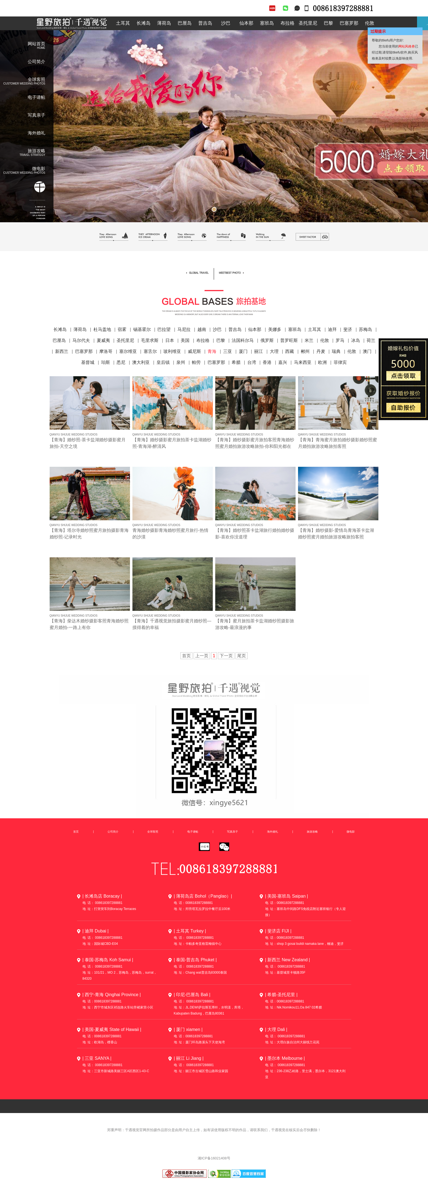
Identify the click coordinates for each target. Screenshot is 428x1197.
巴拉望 (164, 329)
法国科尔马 (243, 340)
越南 (201, 329)
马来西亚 (302, 362)
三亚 (227, 351)
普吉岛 (205, 23)
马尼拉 (184, 329)
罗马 (340, 340)
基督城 (87, 362)
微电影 (351, 831)
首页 (76, 831)
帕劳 (196, 362)
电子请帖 (36, 97)
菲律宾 (340, 362)
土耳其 (123, 23)
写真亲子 (36, 115)
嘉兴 (282, 362)
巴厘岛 (185, 23)
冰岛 (355, 340)
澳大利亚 (141, 362)
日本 (169, 340)
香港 (267, 362)
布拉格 (287, 23)
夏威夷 (103, 340)
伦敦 (369, 23)
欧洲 (322, 362)
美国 (185, 340)
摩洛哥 (105, 351)
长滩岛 (144, 23)
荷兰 (371, 340)
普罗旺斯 (289, 340)
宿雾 (122, 329)
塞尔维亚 (128, 351)
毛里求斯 (149, 340)
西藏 (289, 351)
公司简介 (36, 61)
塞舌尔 (150, 351)
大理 (274, 351)
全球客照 (214, 292)
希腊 (236, 362)
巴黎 (328, 23)
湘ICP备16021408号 (214, 1158)
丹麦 (320, 351)
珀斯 (105, 362)
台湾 (251, 362)
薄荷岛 (164, 23)
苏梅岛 (365, 329)
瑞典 (336, 351)
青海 (212, 351)
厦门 (243, 351)
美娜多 (274, 329)
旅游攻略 (312, 831)
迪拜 (332, 329)
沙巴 (225, 23)
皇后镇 (163, 362)
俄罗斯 (267, 340)
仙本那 (246, 23)
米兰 (309, 340)
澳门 (367, 351)
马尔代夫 (81, 340)
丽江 (258, 351)
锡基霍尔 (142, 329)
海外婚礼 (36, 133)
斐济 (347, 329)
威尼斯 (194, 351)
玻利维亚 (172, 351)
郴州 (305, 351)
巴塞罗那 (349, 23)
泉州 (180, 362)
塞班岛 (267, 23)
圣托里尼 (308, 23)
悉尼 (121, 362)
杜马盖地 (102, 329)
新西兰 (61, 351)
